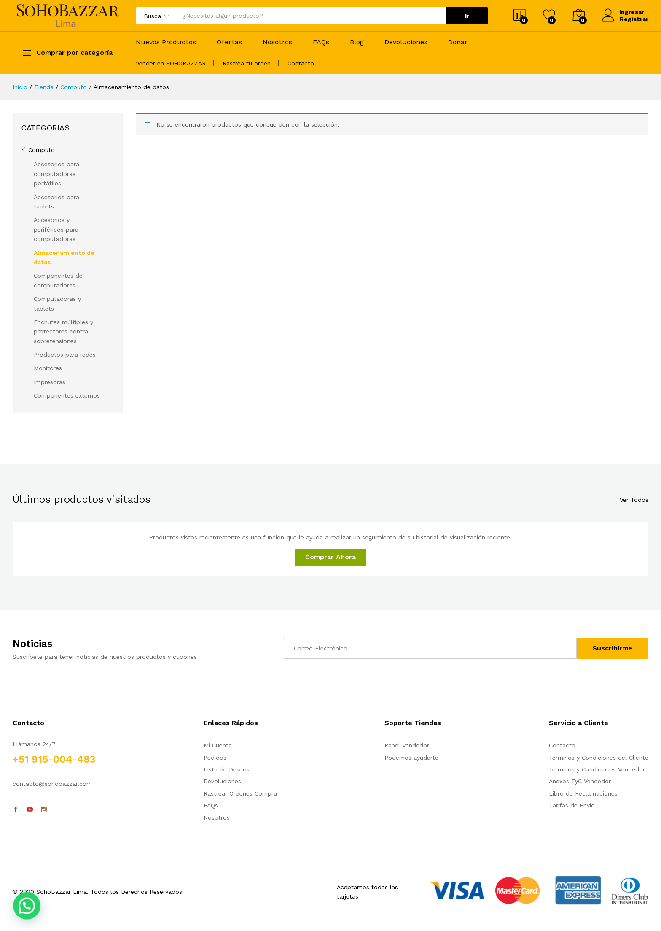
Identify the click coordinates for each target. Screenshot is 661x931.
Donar (458, 42)
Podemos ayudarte (411, 757)
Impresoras (49, 382)
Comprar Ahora (330, 557)
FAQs (321, 42)
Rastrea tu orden (247, 63)
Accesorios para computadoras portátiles (56, 174)
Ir (467, 15)
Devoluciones (405, 42)
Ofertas (229, 42)
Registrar (634, 19)
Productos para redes (65, 354)
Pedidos (215, 757)
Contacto (301, 63)
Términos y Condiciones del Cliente (598, 757)
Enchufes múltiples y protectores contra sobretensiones (63, 331)
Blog (357, 42)
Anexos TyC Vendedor (580, 781)
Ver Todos (634, 500)
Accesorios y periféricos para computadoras (56, 229)
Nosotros (277, 42)
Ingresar (623, 12)
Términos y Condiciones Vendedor (597, 769)
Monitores (48, 368)
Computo (41, 149)
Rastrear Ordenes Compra (240, 793)
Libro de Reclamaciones (583, 793)
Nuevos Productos (166, 42)
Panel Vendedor (406, 745)
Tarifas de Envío (572, 805)
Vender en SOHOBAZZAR (171, 63)
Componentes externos (67, 395)
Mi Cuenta (218, 745)
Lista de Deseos (227, 769)
